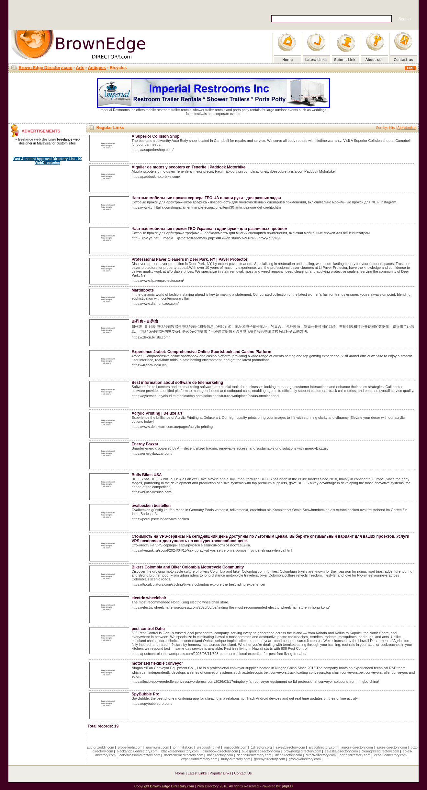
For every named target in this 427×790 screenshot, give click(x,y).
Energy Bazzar (144, 444)
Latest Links (197, 773)
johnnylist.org (183, 747)
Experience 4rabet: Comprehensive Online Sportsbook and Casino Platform (201, 351)
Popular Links (220, 773)
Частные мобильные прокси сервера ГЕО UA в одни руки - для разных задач (206, 198)
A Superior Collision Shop (155, 136)
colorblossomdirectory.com (139, 755)
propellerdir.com (130, 747)
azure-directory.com (391, 747)
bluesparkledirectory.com (261, 751)
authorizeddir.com (100, 747)
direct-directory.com (321, 755)
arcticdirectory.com (323, 747)
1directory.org (261, 747)
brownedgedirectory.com (302, 751)
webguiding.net (208, 747)
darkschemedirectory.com (183, 755)
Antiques (97, 67)
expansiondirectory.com (199, 759)
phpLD (287, 786)
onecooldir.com (235, 747)
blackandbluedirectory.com (137, 751)
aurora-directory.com (357, 747)
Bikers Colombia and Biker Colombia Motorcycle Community (187, 567)
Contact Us (243, 773)
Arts (80, 67)
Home (180, 773)
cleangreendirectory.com (380, 751)
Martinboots (142, 290)
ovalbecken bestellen (151, 505)
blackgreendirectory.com (179, 751)
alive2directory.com (290, 747)
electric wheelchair (148, 598)
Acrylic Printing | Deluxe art (156, 413)
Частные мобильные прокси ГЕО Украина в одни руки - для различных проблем (209, 228)
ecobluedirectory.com (390, 755)
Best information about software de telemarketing (177, 382)
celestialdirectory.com (341, 751)
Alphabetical (407, 128)
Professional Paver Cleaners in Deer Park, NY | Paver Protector (189, 259)
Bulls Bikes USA (146, 475)
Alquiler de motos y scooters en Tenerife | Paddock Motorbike (188, 167)
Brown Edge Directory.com (45, 67)
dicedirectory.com (288, 755)
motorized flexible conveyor (157, 663)
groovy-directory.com (305, 759)
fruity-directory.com (235, 759)
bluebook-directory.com (220, 751)
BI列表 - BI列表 (144, 321)
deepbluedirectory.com (254, 755)
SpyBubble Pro (145, 694)
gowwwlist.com (157, 747)
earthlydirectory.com (355, 755)
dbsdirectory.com (220, 755)
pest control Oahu (148, 628)
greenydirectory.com (269, 759)
